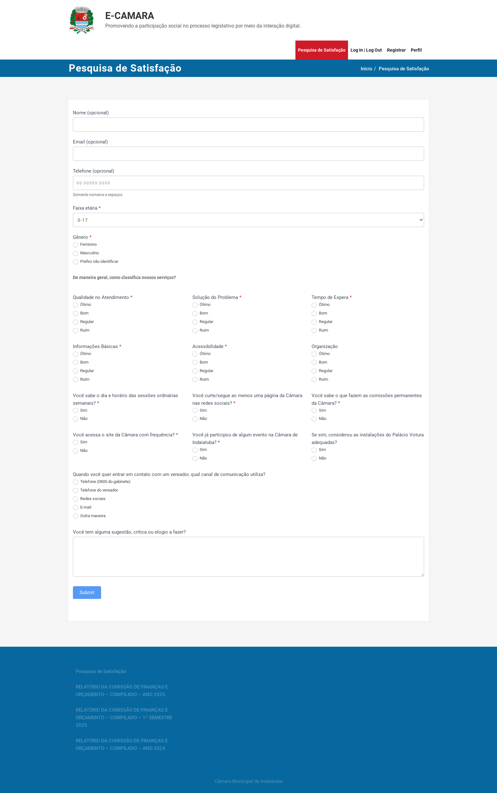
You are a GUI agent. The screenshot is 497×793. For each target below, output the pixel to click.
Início (369, 69)
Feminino (85, 244)
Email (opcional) (90, 142)
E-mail (82, 507)
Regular (83, 322)
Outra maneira (89, 516)
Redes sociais (89, 499)
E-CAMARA (129, 15)
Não (80, 419)
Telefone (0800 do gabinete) (102, 482)
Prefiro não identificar (95, 261)
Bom (80, 313)
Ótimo (82, 305)
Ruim (81, 330)
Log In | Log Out (366, 50)
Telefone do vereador (95, 490)
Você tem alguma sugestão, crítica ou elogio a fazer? (129, 532)
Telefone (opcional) (93, 171)
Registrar (396, 50)
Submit (87, 592)
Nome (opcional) (91, 113)
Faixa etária (87, 208)
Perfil (416, 50)
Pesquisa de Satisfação (321, 50)
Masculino (86, 253)
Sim (80, 410)
